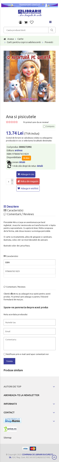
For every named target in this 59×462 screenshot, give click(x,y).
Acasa (10, 39)
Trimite (9, 361)
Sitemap (7, 437)
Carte (20, 39)
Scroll (54, 457)
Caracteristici (13, 210)
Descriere (11, 206)
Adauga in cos (27, 174)
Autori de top (12, 386)
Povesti (49, 42)
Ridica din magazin (29, 181)
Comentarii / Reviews (19, 214)
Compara (48, 126)
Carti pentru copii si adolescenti (24, 42)
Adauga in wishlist (29, 188)
